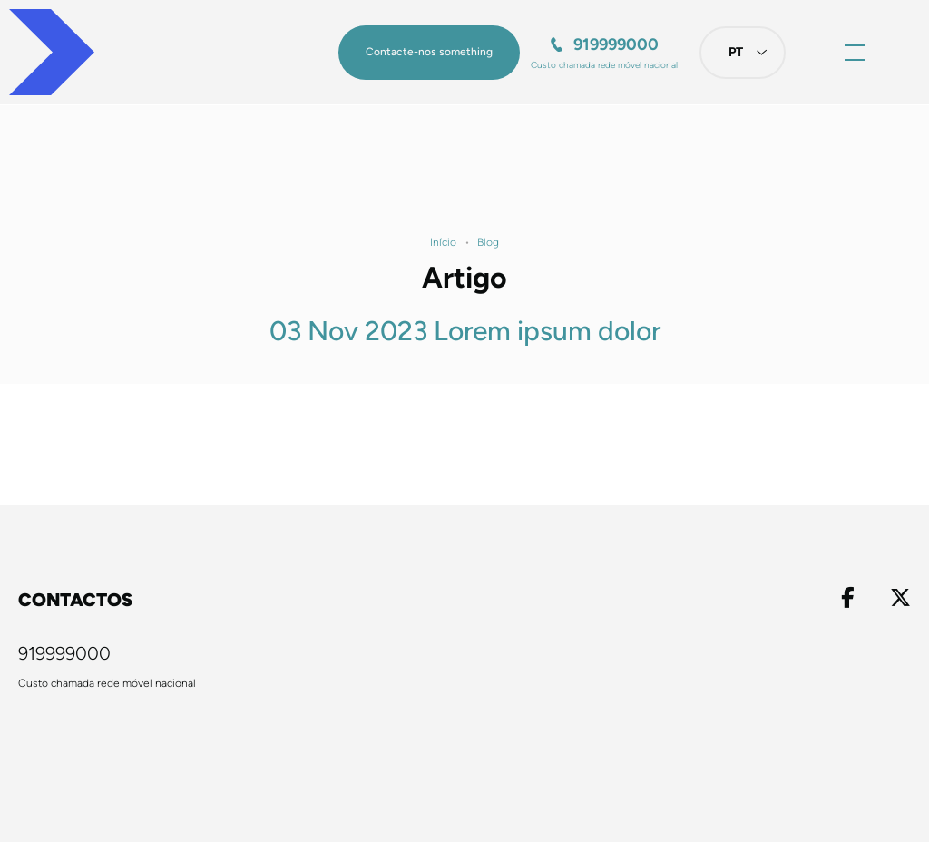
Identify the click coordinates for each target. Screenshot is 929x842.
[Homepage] (61, 61)
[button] (429, 52)
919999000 (64, 653)
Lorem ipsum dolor (547, 331)
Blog (488, 242)
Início (443, 242)
